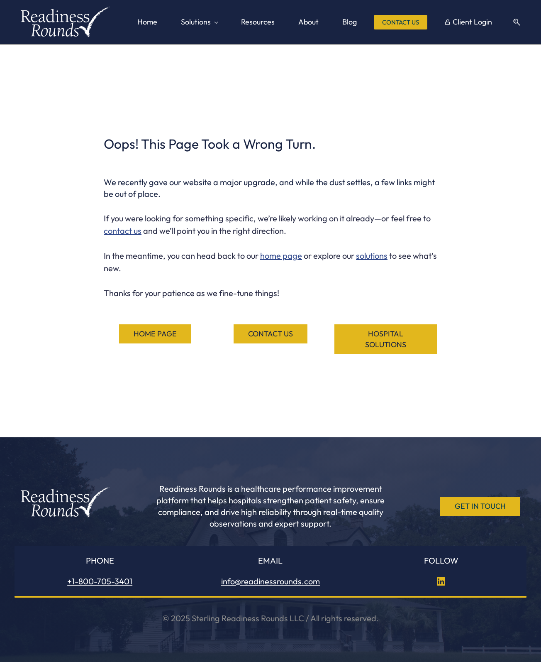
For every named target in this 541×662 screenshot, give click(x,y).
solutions (371, 255)
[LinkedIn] (441, 581)
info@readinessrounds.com (270, 581)
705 (104, 581)
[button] (513, 22)
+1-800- (82, 581)
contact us (122, 231)
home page (281, 255)
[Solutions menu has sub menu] (199, 22)
